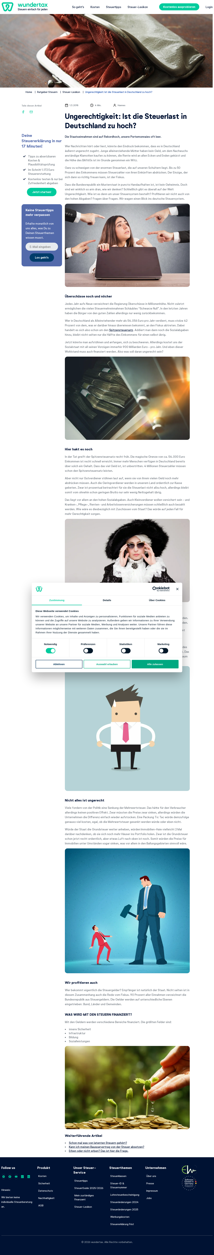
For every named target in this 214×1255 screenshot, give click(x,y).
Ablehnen (59, 664)
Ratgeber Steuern (47, 91)
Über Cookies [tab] (157, 600)
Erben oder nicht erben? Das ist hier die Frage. (98, 1150)
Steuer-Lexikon (138, 7)
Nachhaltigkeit (46, 1198)
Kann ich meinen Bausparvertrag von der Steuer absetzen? (106, 1146)
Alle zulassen (155, 664)
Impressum (152, 1190)
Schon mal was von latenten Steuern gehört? (98, 1142)
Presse (150, 1183)
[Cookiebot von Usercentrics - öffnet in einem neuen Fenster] (155, 589)
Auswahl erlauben (107, 664)
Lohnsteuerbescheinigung (124, 1194)
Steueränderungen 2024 (124, 1202)
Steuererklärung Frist (122, 1224)
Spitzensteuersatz (121, 330)
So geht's (78, 7)
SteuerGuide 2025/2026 (88, 1187)
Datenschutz (45, 1190)
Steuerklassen (118, 1175)
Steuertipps (113, 7)
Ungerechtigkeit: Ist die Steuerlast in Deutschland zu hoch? (118, 91)
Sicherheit (44, 1183)
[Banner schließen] (177, 589)
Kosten (95, 7)
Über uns (151, 1175)
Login (209, 7)
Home (29, 91)
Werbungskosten (119, 1216)
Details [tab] (107, 600)
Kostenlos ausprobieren (179, 7)
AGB (40, 1205)
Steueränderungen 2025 (124, 1209)
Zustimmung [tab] (57, 600)
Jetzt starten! (41, 192)
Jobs (149, 1198)
